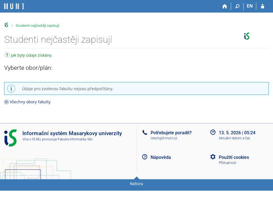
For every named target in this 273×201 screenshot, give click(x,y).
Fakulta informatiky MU (75, 139)
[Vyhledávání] (237, 6)
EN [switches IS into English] (250, 6)
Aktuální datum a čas (234, 138)
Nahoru (136, 183)
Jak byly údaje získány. (29, 55)
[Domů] (225, 6)
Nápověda (161, 157)
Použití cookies (234, 157)
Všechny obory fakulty (30, 101)
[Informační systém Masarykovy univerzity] (14, 6)
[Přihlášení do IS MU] (262, 6)
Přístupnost (227, 163)
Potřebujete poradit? (171, 132)
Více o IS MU (31, 139)
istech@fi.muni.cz (164, 138)
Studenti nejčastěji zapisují (37, 25)
